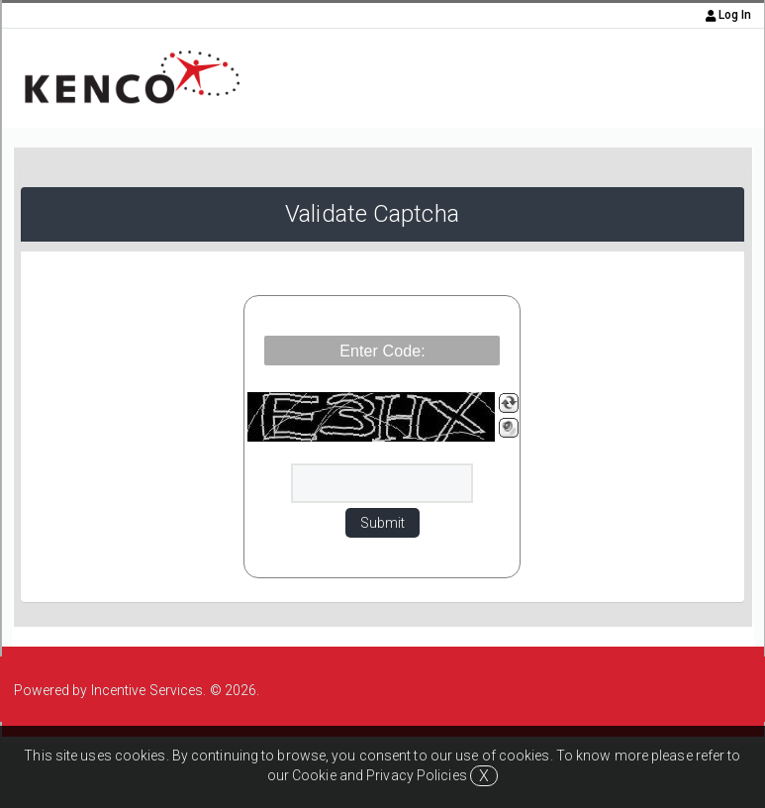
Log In (729, 15)
